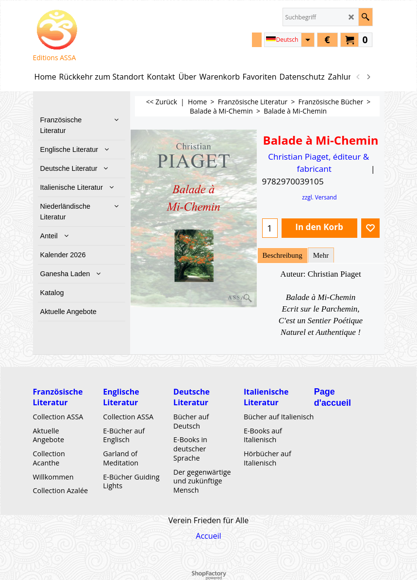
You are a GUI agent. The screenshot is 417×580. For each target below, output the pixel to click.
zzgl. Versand (319, 197)
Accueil (208, 535)
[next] (368, 76)
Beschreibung (282, 255)
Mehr (321, 255)
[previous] (358, 76)
